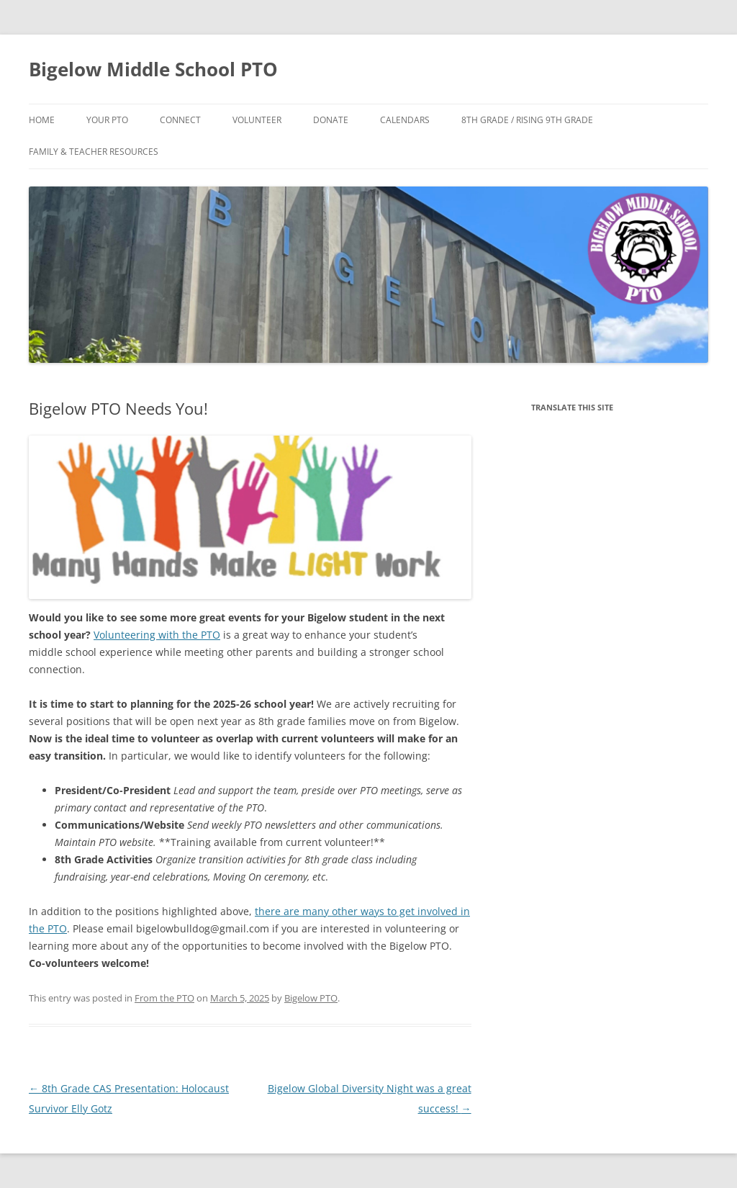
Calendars (405, 120)
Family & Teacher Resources (93, 151)
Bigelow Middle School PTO (153, 69)
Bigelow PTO (311, 997)
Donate (330, 120)
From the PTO (164, 997)
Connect (180, 120)
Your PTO (107, 120)
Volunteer (256, 120)
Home (42, 120)
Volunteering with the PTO (157, 635)
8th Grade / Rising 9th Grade (527, 120)
